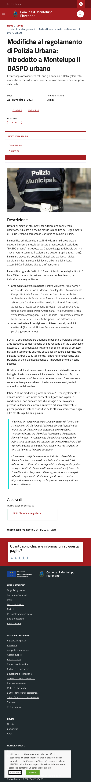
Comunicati (12, 729)
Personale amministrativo (19, 614)
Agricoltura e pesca (16, 640)
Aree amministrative (17, 595)
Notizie (10, 724)
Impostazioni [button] (15, 772)
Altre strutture (14, 623)
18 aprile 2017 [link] (65, 252)
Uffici (9, 599)
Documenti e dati (15, 604)
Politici (10, 609)
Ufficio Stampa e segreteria (26, 513)
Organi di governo (16, 590)
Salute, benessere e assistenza (22, 692)
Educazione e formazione (19, 673)
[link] (66, 234)
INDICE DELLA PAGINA (45, 136)
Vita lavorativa (14, 707)
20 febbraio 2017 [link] (70, 248)
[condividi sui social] (14, 110)
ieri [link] (66, 234)
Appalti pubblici (14, 655)
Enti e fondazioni (15, 618)
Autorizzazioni (14, 659)
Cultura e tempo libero (18, 669)
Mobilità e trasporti (16, 688)
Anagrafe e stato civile (18, 650)
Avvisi (10, 733)
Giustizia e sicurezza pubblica (21, 678)
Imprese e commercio (17, 683)
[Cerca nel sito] (80, 13)
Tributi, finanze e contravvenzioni (23, 697)
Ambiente (12, 645)
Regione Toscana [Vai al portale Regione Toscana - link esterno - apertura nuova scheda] (14, 3)
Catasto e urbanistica (17, 664)
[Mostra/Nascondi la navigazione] (3, 13)
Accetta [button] (32, 772)
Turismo (11, 702)
